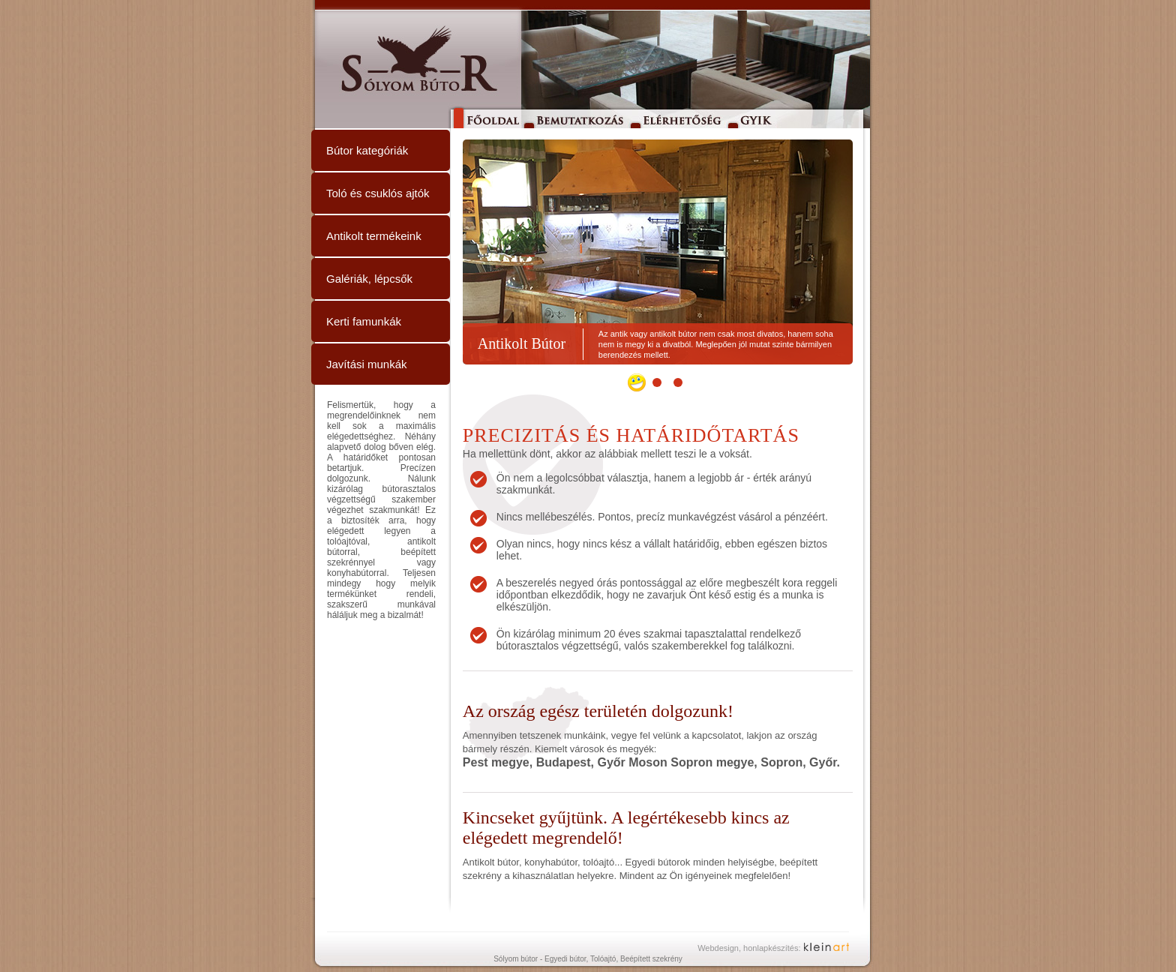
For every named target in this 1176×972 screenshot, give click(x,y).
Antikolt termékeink (374, 236)
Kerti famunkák (363, 321)
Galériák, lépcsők (369, 278)
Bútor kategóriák (367, 150)
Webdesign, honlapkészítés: (749, 948)
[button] (636, 382)
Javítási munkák (366, 364)
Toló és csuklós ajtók (378, 193)
